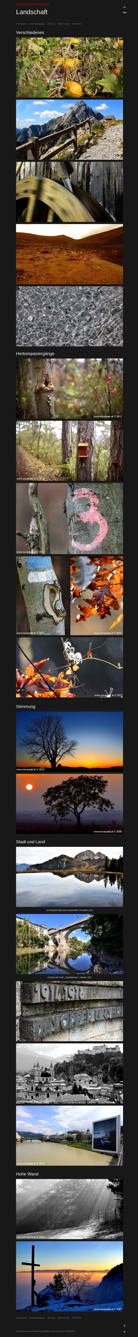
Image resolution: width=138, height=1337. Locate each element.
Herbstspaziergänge (37, 24)
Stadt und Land (63, 24)
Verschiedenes (21, 24)
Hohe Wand (76, 24)
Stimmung (51, 24)
